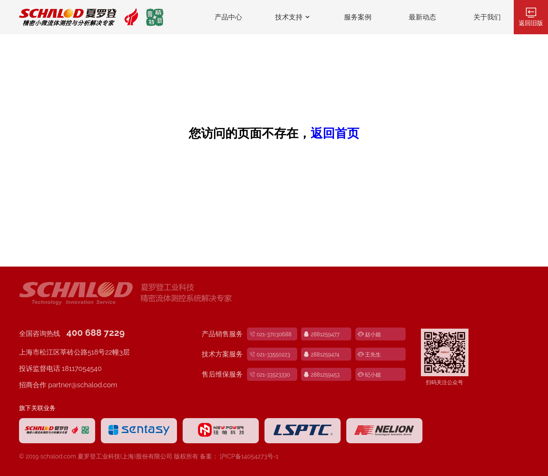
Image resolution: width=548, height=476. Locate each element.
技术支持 (293, 17)
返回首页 (335, 133)
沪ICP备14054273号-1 (249, 456)
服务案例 (357, 17)
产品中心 (228, 17)
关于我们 (487, 17)
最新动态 (422, 17)
